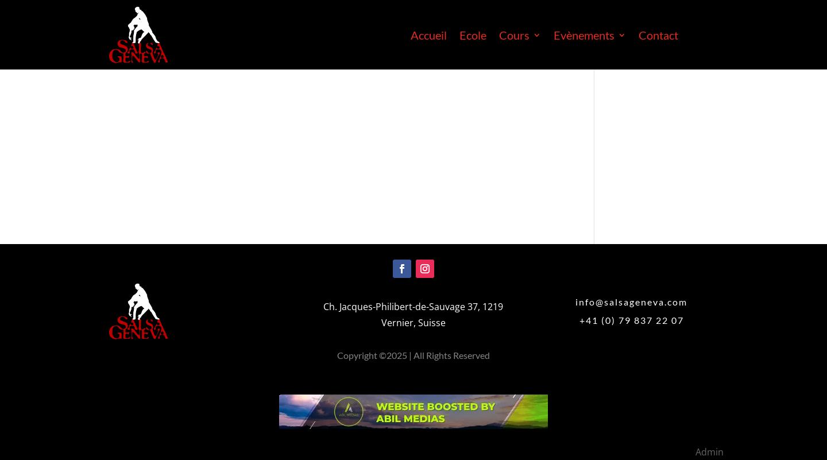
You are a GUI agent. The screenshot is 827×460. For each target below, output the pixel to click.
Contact (658, 36)
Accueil (429, 36)
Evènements (584, 36)
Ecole (472, 36)
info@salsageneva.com (631, 301)
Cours (514, 36)
